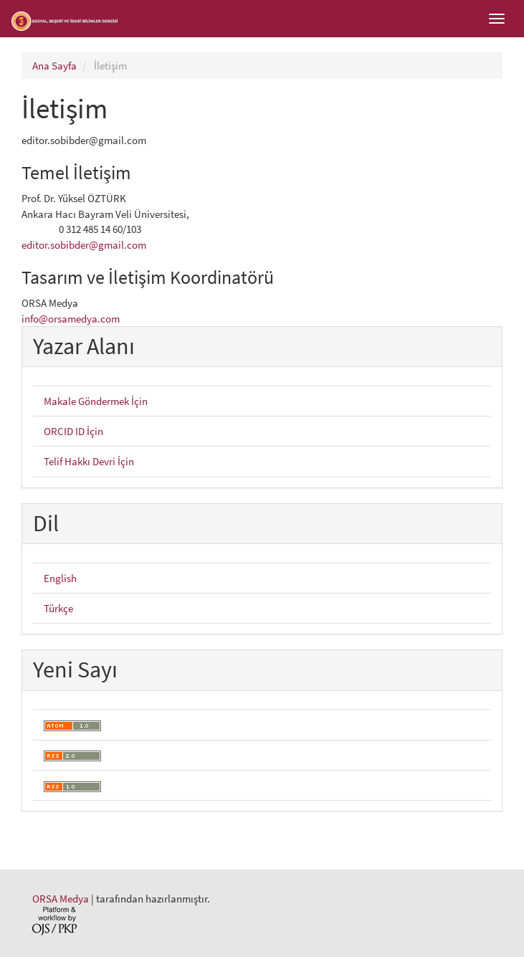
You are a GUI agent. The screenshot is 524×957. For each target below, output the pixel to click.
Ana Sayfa (54, 65)
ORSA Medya (60, 898)
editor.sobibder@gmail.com (84, 245)
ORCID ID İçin (73, 431)
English (60, 578)
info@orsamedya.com (71, 318)
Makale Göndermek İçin (96, 401)
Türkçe (58, 608)
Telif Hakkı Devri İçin (89, 461)
